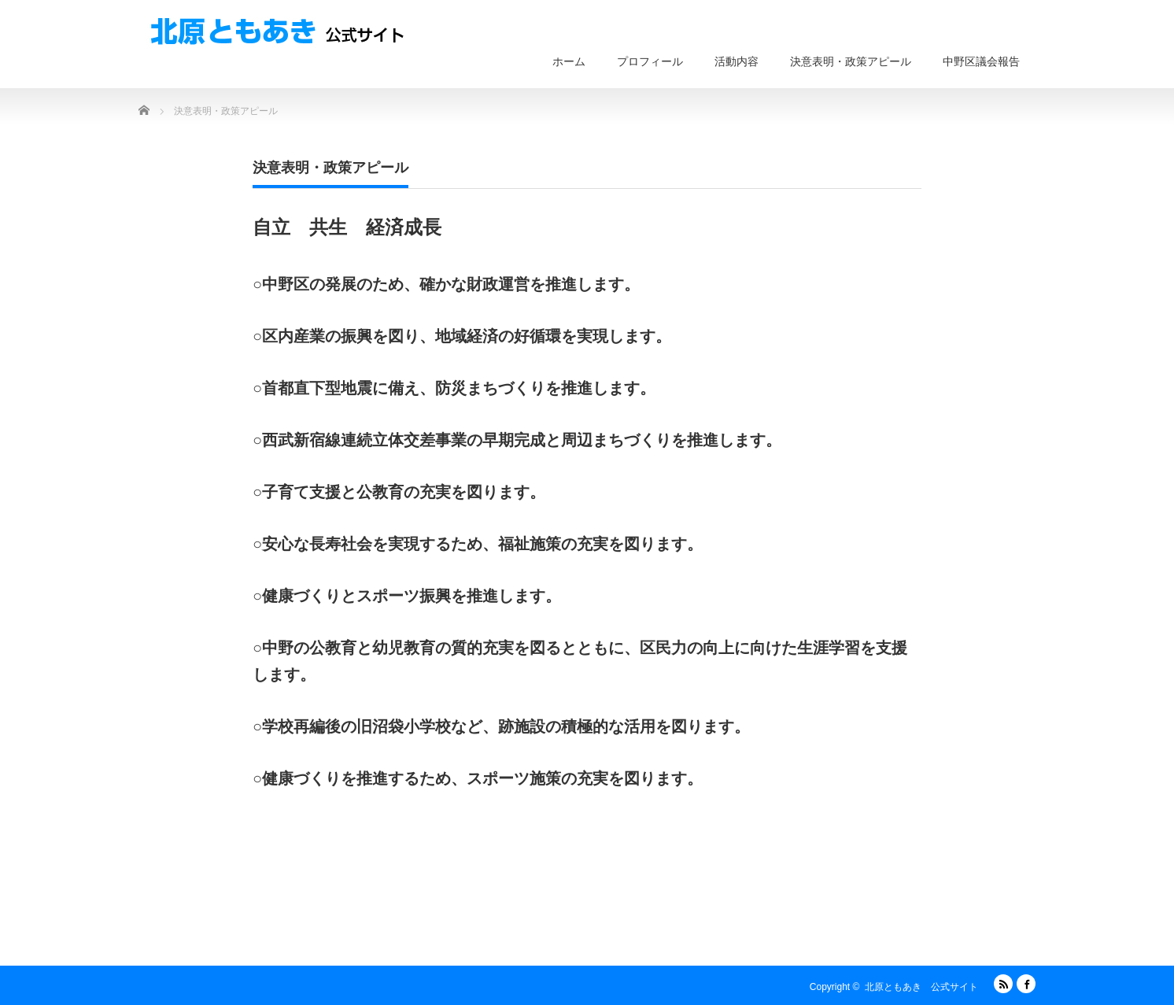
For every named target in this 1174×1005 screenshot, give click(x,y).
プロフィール (650, 61)
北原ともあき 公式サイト (921, 986)
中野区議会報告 (981, 61)
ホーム (568, 61)
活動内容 (736, 61)
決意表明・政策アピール (850, 61)
